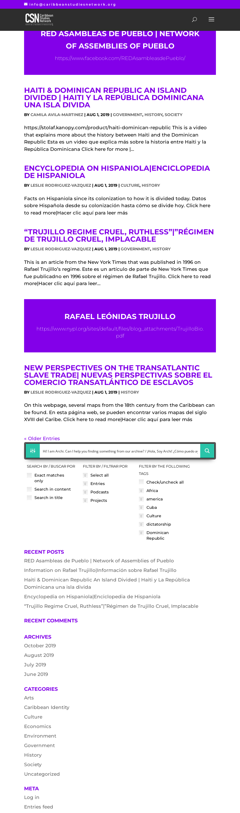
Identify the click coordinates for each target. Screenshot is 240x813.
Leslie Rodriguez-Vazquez (61, 185)
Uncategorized (42, 774)
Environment (40, 736)
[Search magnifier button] (207, 451)
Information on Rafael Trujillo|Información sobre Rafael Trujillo (100, 570)
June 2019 (36, 674)
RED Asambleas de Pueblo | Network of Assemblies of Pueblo (99, 560)
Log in (31, 797)
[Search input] (120, 451)
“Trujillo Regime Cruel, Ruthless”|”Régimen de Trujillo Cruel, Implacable (119, 235)
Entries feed (38, 807)
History (153, 114)
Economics (37, 726)
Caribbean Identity (46, 707)
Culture (130, 185)
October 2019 (40, 645)
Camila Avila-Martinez (57, 114)
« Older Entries (42, 438)
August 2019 (39, 655)
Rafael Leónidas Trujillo (120, 316)
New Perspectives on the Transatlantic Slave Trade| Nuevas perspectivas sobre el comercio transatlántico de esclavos (118, 375)
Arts (29, 698)
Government (127, 114)
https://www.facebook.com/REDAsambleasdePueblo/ (120, 58)
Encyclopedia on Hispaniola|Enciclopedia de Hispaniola (117, 172)
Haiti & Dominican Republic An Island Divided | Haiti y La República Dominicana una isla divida (114, 97)
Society (173, 114)
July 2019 (35, 665)
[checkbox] (52, 478)
